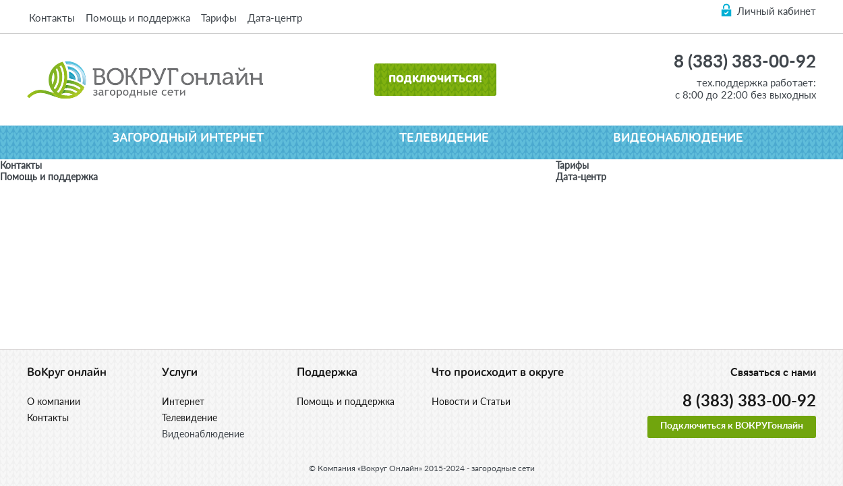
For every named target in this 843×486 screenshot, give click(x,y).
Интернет (183, 401)
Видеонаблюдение (678, 138)
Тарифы (219, 17)
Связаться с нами (773, 372)
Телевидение (444, 138)
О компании (53, 401)
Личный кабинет (776, 11)
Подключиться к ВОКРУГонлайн (731, 426)
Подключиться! (435, 79)
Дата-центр (275, 17)
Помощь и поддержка (138, 17)
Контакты (52, 17)
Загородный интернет (188, 138)
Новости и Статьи (471, 401)
